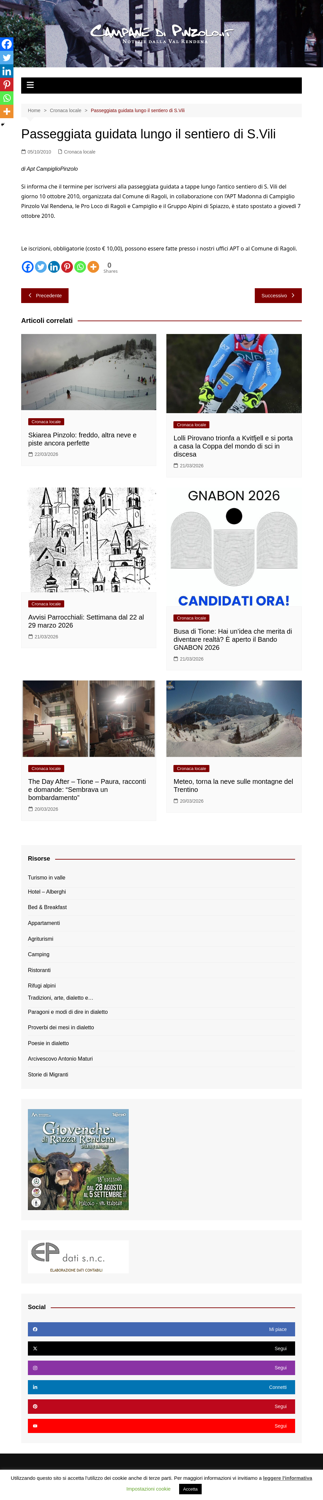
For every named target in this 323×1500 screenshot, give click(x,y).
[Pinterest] (67, 267)
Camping (38, 954)
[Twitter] (41, 267)
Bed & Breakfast (47, 907)
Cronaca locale (79, 152)
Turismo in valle (46, 877)
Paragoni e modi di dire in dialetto (68, 1012)
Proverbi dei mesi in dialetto (61, 1027)
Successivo (278, 295)
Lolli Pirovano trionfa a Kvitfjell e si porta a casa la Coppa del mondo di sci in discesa (233, 446)
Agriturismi (40, 939)
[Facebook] (28, 267)
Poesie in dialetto (48, 1043)
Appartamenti (44, 923)
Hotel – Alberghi (47, 892)
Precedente (45, 295)
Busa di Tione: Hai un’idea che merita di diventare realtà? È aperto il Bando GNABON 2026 (232, 639)
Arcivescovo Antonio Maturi (60, 1059)
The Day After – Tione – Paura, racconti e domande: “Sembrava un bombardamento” (87, 789)
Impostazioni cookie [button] (148, 1489)
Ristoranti (39, 970)
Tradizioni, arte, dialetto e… (60, 998)
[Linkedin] (54, 267)
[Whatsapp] (80, 267)
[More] (93, 267)
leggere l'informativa (287, 1478)
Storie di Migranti (48, 1074)
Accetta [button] (190, 1489)
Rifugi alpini (42, 986)
